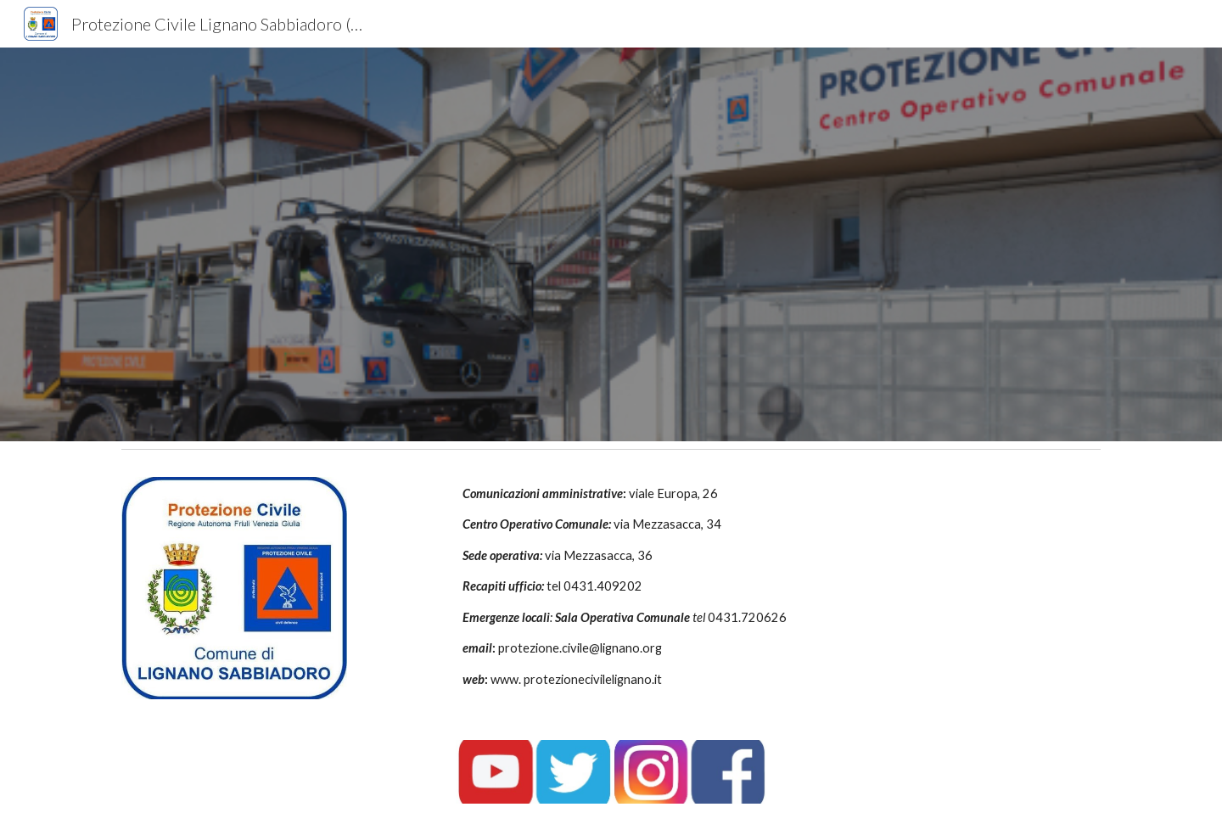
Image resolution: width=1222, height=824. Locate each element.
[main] (694, 587)
